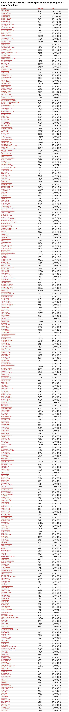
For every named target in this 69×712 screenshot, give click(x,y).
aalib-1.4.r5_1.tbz (5, 478)
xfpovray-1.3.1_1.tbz (6, 337)
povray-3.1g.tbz (5, 430)
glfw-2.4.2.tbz (4, 475)
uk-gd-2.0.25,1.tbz (5, 181)
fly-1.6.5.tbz (4, 698)
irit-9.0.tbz (3, 366)
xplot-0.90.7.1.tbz (5, 410)
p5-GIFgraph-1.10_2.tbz (7, 494)
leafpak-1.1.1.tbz (5, 682)
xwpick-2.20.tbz (5, 422)
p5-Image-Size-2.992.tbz (7, 628)
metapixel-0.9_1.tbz (6, 562)
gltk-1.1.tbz (4, 385)
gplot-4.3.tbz (4, 680)
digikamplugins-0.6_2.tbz (7, 38)
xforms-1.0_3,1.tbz (5, 399)
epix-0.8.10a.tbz (5, 176)
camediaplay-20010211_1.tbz (8, 665)
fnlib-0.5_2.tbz (4, 243)
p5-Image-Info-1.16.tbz (6, 570)
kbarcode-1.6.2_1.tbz (6, 50)
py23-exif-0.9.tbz (5, 632)
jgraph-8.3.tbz (4, 688)
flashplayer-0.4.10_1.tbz (7, 484)
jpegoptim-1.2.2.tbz (5, 606)
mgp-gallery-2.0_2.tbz (6, 464)
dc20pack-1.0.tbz (5, 709)
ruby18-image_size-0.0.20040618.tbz (10, 617)
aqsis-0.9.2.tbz (4, 254)
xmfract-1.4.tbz (4, 329)
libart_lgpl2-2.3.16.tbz (6, 544)
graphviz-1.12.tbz (5, 321)
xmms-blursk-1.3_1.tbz (6, 226)
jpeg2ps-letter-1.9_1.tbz (7, 687)
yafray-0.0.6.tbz (5, 587)
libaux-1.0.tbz (4, 390)
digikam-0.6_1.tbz (5, 55)
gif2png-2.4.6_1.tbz (6, 567)
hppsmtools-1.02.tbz (6, 663)
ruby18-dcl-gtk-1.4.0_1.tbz (7, 27)
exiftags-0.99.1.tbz (5, 702)
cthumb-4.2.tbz (4, 539)
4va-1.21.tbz (4, 481)
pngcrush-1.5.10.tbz (6, 657)
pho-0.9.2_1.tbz (5, 117)
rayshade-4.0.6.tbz (5, 354)
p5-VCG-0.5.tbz (5, 360)
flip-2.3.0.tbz (4, 80)
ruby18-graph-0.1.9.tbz (6, 246)
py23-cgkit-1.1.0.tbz (6, 634)
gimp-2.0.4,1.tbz (5, 141)
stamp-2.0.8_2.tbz (5, 559)
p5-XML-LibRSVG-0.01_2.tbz (8, 99)
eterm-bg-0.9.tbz (5, 483)
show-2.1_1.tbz (5, 236)
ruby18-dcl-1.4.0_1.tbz (6, 29)
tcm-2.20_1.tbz (4, 260)
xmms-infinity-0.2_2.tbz (6, 225)
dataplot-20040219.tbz (6, 407)
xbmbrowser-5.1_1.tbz (6, 458)
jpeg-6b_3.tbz (4, 623)
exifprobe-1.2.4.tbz (5, 701)
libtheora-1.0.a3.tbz (6, 579)
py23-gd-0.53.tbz (5, 502)
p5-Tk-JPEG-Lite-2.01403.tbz (8, 334)
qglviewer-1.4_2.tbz (6, 81)
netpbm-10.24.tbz (5, 554)
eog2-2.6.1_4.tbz (5, 133)
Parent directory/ (5, 10)
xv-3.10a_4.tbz (4, 130)
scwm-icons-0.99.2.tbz (6, 435)
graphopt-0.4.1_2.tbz (6, 316)
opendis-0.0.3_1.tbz (6, 676)
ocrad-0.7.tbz (4, 522)
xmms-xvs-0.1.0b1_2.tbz (7, 217)
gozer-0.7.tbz (4, 195)
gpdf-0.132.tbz (4, 134)
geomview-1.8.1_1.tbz (6, 127)
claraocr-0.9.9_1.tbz (6, 453)
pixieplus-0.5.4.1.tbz (6, 41)
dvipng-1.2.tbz (4, 172)
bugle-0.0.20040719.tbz (7, 449)
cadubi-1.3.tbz (4, 610)
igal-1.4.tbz (4, 257)
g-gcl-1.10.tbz (4, 620)
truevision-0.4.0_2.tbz (6, 137)
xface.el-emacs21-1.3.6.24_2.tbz (9, 228)
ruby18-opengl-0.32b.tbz (7, 377)
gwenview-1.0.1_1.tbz (6, 60)
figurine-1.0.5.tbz (5, 273)
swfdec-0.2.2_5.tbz (5, 162)
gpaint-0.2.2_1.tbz (5, 97)
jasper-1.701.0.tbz (5, 590)
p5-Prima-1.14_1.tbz (6, 338)
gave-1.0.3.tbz (4, 33)
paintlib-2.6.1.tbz (5, 341)
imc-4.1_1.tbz (4, 495)
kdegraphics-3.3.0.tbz (6, 35)
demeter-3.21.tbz (5, 470)
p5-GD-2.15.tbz (5, 503)
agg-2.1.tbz (4, 568)
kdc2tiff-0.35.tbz (5, 564)
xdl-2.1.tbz (3, 447)
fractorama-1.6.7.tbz (6, 89)
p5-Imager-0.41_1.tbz (6, 368)
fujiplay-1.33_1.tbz (5, 704)
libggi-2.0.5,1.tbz (5, 393)
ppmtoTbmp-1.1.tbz (6, 534)
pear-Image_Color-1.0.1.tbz (7, 24)
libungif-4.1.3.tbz (5, 466)
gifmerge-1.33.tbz (5, 699)
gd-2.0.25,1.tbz (4, 528)
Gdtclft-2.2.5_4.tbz (5, 511)
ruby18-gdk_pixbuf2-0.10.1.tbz (8, 167)
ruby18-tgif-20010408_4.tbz (7, 365)
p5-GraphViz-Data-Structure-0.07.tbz (10, 102)
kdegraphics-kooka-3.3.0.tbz (8, 39)
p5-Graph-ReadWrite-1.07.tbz (8, 576)
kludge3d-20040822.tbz (7, 150)
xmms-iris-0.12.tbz (5, 223)
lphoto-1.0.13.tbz (5, 44)
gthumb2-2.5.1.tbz (5, 136)
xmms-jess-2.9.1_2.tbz (6, 120)
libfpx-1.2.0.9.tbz (5, 589)
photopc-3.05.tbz (5, 671)
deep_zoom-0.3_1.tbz (6, 296)
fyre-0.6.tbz (4, 161)
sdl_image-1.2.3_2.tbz (6, 302)
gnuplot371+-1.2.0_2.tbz (7, 274)
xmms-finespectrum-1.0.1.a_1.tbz (9, 222)
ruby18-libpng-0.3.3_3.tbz (7, 615)
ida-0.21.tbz (4, 326)
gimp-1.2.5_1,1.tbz (5, 189)
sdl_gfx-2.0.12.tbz (5, 301)
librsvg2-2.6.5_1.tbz (6, 153)
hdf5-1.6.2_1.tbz (5, 618)
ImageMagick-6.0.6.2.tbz (7, 340)
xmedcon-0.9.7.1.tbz (6, 113)
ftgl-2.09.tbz (4, 68)
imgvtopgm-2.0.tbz (5, 530)
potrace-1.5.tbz (4, 652)
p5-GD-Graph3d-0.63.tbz (7, 306)
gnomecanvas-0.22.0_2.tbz (7, 105)
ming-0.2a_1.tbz (5, 371)
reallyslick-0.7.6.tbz (5, 418)
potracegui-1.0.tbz (5, 46)
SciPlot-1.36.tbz (5, 332)
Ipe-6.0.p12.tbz (4, 74)
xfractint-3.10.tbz (5, 441)
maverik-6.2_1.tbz (5, 461)
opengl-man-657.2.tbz (6, 670)
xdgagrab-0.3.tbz (5, 456)
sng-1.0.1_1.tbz (5, 190)
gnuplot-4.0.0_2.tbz (6, 32)
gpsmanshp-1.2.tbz (5, 250)
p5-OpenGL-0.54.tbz (6, 379)
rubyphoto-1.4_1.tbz (6, 259)
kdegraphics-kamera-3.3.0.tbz (8, 58)
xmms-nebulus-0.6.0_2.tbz (7, 220)
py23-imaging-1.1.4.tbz (6, 248)
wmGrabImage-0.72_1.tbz (7, 267)
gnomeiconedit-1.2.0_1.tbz (7, 95)
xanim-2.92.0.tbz (5, 405)
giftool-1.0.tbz (4, 696)
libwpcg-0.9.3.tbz (5, 376)
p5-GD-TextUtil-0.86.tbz (7, 488)
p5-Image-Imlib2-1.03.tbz (7, 287)
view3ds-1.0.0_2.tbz (6, 85)
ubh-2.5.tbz (4, 584)
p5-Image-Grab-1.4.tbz (6, 572)
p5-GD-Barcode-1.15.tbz (7, 492)
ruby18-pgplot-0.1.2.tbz (6, 363)
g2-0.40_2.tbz (4, 477)
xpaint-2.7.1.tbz (5, 421)
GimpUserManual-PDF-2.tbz (8, 667)
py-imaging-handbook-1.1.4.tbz (8, 649)
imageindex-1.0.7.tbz (6, 264)
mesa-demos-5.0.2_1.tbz (7, 388)
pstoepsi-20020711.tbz (6, 344)
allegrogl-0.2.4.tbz (5, 396)
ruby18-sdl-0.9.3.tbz (6, 103)
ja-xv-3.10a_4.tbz (5, 122)
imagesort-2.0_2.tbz (6, 242)
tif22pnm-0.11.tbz (5, 545)
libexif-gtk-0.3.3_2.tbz (6, 164)
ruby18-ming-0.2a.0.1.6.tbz (7, 293)
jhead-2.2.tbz (4, 662)
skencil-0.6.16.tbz (5, 187)
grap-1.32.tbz (4, 131)
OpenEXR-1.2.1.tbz (6, 550)
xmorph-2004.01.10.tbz (6, 416)
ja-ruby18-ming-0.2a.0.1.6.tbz (8, 278)
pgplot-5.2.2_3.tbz (5, 439)
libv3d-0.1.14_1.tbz (5, 380)
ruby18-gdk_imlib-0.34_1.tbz (8, 207)
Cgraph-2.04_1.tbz (5, 705)
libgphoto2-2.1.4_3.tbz (6, 516)
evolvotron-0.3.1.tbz (6, 91)
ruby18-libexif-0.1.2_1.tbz (7, 519)
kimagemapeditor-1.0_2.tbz (7, 47)
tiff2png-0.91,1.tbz (5, 583)
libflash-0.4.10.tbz (5, 595)
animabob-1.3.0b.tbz (6, 330)
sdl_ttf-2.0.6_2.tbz (5, 125)
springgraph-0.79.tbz (6, 491)
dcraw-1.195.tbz (5, 607)
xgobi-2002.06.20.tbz (6, 408)
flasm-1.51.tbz (4, 548)
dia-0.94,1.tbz (4, 147)
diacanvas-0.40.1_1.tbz (6, 245)
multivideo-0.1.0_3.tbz (6, 69)
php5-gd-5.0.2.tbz (5, 15)
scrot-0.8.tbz (4, 198)
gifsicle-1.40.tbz (5, 480)
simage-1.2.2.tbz (5, 351)
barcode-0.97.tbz (5, 547)
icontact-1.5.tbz (5, 537)
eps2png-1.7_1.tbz (5, 349)
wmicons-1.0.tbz (5, 436)
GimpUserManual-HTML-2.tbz (8, 646)
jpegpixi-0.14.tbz (5, 598)
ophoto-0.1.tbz (4, 677)
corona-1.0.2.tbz (5, 374)
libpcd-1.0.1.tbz (5, 565)
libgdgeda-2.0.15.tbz (6, 540)
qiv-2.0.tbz (3, 231)
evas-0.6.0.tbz (4, 290)
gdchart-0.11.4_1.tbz (6, 500)
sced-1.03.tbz (4, 355)
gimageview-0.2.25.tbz (6, 108)
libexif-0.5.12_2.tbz (5, 542)
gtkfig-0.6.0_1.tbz (5, 315)
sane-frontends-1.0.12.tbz (7, 165)
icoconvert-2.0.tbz (5, 512)
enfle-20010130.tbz (6, 369)
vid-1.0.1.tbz (4, 533)
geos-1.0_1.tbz (4, 551)
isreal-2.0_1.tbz (5, 234)
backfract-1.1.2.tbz (5, 419)
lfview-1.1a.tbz (4, 463)
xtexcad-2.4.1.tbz (5, 424)
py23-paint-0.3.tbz (5, 520)
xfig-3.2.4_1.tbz (5, 271)
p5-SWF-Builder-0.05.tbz (7, 586)
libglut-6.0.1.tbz (5, 474)
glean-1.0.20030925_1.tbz (7, 450)
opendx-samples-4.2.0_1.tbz (8, 648)
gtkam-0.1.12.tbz (5, 156)
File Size (40, 8)
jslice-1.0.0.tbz (4, 601)
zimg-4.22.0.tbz (5, 505)
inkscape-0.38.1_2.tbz (6, 142)
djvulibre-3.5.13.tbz (5, 83)
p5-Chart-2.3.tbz (5, 489)
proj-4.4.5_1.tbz (5, 558)
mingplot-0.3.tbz (5, 200)
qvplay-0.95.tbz (5, 654)
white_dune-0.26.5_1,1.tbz (7, 288)
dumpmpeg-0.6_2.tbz (6, 206)
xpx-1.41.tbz (4, 432)
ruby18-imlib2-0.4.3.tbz (6, 285)
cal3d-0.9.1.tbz (4, 486)
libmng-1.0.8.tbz (5, 573)
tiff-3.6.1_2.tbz (4, 593)
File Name (3, 8)
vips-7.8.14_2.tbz (5, 523)
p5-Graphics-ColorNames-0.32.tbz (9, 629)
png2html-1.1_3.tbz (6, 509)
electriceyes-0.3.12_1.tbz (7, 186)
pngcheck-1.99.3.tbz (6, 659)
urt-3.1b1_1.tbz (5, 442)
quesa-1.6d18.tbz (5, 427)
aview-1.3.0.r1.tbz (5, 265)
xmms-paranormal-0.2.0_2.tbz (8, 218)
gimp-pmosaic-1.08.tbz (6, 179)
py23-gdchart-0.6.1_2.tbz (7, 497)
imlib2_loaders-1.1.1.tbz (7, 295)
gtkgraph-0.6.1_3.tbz (6, 232)
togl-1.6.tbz (4, 323)
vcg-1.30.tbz (4, 446)
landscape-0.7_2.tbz (6, 49)
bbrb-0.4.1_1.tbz (5, 119)
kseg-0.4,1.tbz (4, 78)
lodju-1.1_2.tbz (4, 64)
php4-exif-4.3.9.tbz (5, 21)
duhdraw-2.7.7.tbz (5, 707)
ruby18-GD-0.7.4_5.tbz (6, 498)
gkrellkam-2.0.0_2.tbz (6, 155)
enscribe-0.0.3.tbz (5, 514)
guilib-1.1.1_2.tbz (5, 299)
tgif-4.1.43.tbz (4, 414)
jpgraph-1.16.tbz (5, 26)
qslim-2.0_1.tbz (5, 335)
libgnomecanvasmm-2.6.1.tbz (8, 139)
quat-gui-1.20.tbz (5, 268)
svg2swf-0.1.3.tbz (5, 204)
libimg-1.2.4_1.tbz (5, 324)
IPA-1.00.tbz (4, 256)
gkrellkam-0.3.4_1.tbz (6, 183)
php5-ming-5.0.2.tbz (6, 13)
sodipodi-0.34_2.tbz (6, 159)
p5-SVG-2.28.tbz (5, 626)
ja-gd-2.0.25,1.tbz (5, 525)
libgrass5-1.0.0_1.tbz (6, 553)
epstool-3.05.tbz (5, 343)
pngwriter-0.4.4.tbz (5, 526)
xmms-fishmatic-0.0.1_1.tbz (7, 211)
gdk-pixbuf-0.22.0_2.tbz (7, 128)
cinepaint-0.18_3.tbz (6, 309)
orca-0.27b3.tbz (5, 575)
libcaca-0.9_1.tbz (5, 282)
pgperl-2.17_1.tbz (5, 358)
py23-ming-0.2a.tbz (6, 281)
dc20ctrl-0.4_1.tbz (5, 581)
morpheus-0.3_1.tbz (6, 184)
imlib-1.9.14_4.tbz (5, 313)
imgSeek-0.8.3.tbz (5, 61)
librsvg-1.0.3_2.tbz (5, 106)
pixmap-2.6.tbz (4, 192)
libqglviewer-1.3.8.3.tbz (6, 88)
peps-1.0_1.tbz (4, 348)
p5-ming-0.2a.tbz (5, 298)
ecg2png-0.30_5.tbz (6, 94)
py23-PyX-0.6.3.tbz (5, 175)
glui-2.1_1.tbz (4, 391)
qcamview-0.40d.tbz (6, 229)
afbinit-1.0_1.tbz (5, 643)
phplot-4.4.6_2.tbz (5, 11)
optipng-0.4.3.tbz (5, 673)
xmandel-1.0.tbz (5, 425)
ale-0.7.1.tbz (4, 251)
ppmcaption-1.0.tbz (5, 660)
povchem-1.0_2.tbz (5, 357)
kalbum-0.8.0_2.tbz (5, 57)
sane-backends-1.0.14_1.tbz (8, 556)
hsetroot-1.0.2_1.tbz (6, 292)
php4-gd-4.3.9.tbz (5, 19)
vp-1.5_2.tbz (4, 209)
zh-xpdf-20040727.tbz (6, 170)
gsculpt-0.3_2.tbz (5, 307)
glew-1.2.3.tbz (4, 472)
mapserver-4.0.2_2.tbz (6, 506)
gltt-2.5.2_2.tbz (4, 383)
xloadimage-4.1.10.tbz (6, 400)
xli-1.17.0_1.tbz (5, 413)
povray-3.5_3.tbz (5, 411)
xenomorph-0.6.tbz (5, 86)
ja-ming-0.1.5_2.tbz (6, 352)
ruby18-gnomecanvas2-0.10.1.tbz (9, 148)
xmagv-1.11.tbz (5, 452)
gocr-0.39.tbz (4, 178)
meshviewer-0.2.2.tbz (6, 77)
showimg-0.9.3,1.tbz (6, 36)
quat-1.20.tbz (4, 651)
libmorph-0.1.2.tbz (5, 625)
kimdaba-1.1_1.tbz (5, 43)
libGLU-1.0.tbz (4, 214)
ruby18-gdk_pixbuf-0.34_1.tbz (8, 100)
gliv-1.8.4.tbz (4, 152)
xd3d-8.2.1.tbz (4, 262)
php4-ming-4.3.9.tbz (6, 18)
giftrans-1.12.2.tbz (5, 691)
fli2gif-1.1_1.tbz (5, 642)
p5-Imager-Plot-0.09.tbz (7, 284)
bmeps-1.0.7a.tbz (5, 531)
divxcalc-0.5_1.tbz (5, 92)
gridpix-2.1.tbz (4, 536)
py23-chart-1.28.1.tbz (6, 346)
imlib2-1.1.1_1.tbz (5, 362)
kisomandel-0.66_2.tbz (6, 75)
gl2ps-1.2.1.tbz (4, 404)
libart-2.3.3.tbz (4, 668)
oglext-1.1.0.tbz (5, 72)
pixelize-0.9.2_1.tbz (6, 239)
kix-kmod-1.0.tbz (5, 684)
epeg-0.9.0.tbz (4, 604)
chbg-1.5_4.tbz (4, 116)
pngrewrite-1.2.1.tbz (6, 637)
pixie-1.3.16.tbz (5, 110)
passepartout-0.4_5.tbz (6, 144)
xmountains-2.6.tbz (5, 428)
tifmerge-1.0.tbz (5, 631)
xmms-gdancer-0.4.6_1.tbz (7, 111)
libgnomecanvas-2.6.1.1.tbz (7, 158)
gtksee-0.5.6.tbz (5, 310)
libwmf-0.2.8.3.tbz (5, 469)
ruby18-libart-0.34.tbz (6, 592)
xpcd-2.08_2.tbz (5, 438)
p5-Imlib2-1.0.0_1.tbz (6, 279)
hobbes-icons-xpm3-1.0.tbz (7, 460)
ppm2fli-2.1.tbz (4, 645)
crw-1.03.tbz (4, 640)
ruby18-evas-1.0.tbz (6, 197)
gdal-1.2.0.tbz (4, 66)
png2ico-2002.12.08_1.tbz (7, 561)
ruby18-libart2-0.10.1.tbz (7, 517)
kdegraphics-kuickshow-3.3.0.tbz (9, 52)
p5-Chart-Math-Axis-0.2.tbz (7, 609)
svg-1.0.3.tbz (4, 614)
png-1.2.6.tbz (4, 710)
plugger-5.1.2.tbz (5, 402)
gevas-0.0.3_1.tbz (5, 203)
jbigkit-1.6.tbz (4, 679)
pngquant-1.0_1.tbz (6, 638)
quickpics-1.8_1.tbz (6, 596)
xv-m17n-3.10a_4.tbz (6, 123)
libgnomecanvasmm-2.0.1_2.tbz (9, 145)
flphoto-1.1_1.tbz (5, 270)
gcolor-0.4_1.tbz (5, 318)
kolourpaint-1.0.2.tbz (6, 53)
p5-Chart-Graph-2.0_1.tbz (7, 30)
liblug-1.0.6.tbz (4, 467)
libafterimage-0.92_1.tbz (7, 372)
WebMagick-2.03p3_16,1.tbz (8, 253)
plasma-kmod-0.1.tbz (6, 674)
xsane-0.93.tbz (4, 312)
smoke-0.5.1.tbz (5, 71)
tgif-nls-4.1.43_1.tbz (6, 444)
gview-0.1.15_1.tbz (5, 237)
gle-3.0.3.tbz (4, 382)
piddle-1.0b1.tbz (5, 635)
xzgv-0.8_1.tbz (4, 240)
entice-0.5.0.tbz (5, 201)
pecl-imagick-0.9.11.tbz (6, 22)
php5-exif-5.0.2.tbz (5, 16)
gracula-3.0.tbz (4, 690)
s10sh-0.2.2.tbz (5, 621)
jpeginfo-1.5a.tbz (5, 603)
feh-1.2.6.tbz (4, 194)
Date (53, 8)
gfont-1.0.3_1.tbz (5, 173)
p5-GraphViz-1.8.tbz (6, 114)
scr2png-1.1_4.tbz (5, 508)
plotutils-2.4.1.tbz (5, 320)
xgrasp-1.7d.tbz (5, 433)
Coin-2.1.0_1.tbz (5, 63)
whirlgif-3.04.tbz (5, 656)
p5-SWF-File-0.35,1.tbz (6, 612)
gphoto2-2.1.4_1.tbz (6, 394)
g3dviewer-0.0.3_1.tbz (6, 215)
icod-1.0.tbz (4, 693)
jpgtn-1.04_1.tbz (5, 600)
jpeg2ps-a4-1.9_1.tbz (6, 685)
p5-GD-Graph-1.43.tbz (6, 397)
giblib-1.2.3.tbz (4, 276)
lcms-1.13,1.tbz (5, 578)
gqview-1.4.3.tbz (5, 169)
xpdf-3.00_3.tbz (5, 327)
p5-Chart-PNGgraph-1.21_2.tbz (8, 304)
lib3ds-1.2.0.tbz (5, 386)
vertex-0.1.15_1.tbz (6, 212)
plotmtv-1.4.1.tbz (5, 455)
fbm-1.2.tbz (4, 694)
